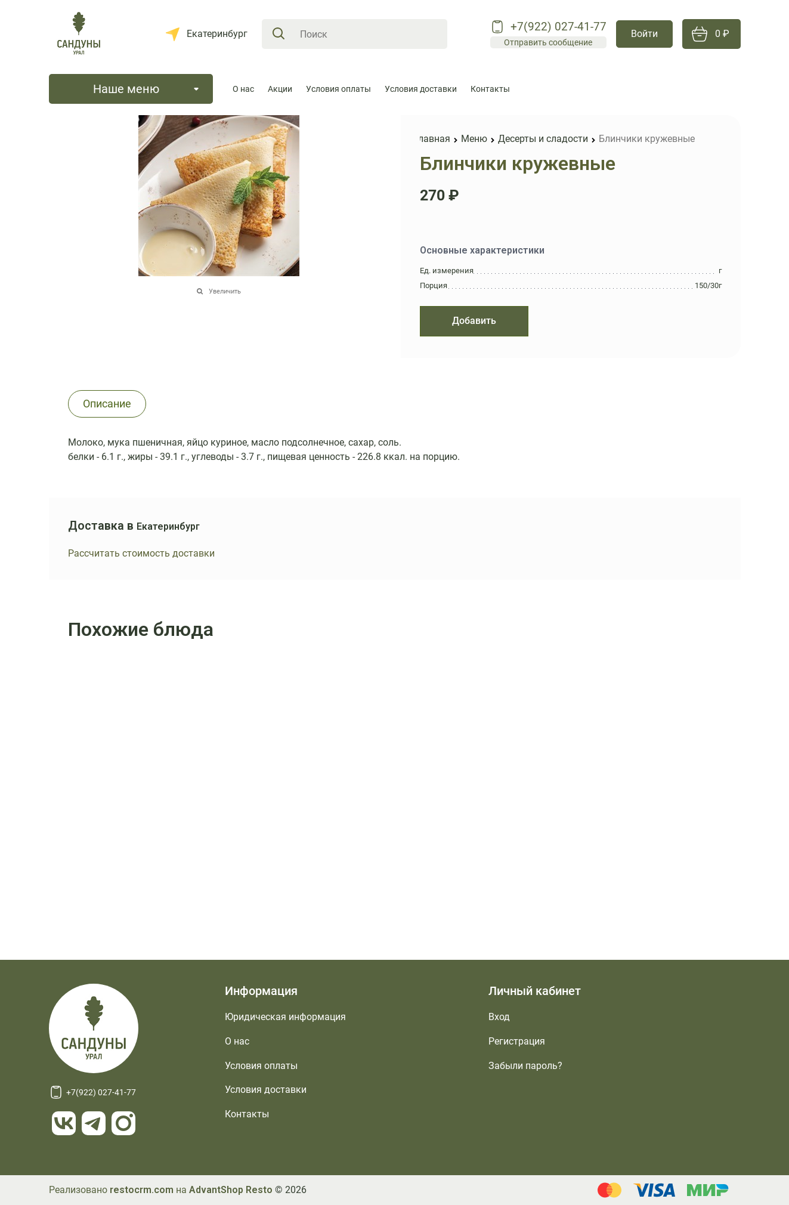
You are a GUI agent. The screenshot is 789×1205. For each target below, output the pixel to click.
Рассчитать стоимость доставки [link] (141, 553)
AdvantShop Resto (231, 1189)
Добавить (474, 320)
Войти (644, 33)
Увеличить (225, 291)
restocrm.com (142, 1189)
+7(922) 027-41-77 (558, 27)
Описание (107, 403)
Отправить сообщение (547, 42)
